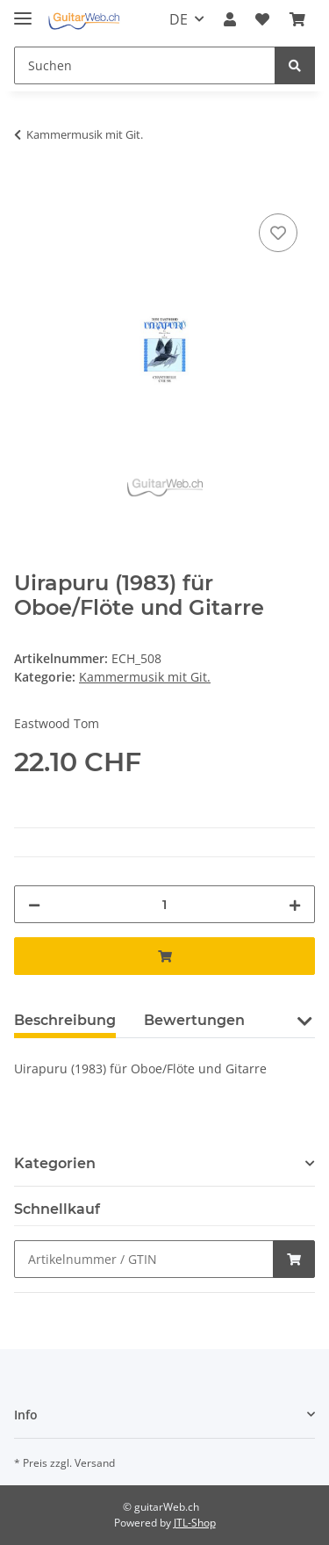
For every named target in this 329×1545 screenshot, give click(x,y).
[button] (230, 19)
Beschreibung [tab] (65, 1020)
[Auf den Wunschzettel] (278, 232)
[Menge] (164, 904)
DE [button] (178, 19)
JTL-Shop (195, 1522)
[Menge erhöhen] (294, 904)
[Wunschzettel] (262, 19)
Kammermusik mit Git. (145, 676)
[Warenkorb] (297, 19)
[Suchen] (144, 65)
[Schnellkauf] (144, 1259)
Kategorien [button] (55, 1163)
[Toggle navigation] (23, 11)
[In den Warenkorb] (28, 189)
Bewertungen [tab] (194, 1020)
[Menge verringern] (34, 904)
